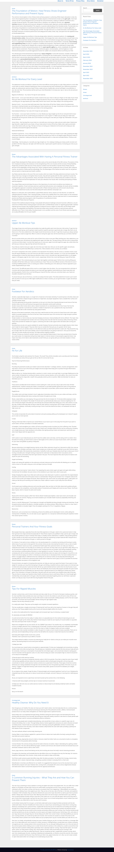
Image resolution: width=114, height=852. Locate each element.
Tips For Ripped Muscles (24, 588)
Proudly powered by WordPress (48, 849)
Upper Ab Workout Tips (23, 222)
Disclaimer (100, 1)
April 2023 (86, 72)
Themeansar (70, 849)
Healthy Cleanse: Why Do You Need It (30, 702)
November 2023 (88, 69)
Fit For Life (17, 350)
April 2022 (86, 75)
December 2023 (87, 66)
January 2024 (87, 63)
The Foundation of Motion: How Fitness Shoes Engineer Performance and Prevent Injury (39, 12)
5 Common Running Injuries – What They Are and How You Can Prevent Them (43, 779)
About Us (60, 1)
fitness (14, 154)
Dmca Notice (91, 1)
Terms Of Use (70, 1)
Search (85, 8)
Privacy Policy (80, 1)
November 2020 (88, 78)
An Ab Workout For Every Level (27, 79)
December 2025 (87, 51)
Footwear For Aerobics (23, 291)
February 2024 (87, 60)
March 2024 (86, 57)
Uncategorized (16, 700)
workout (14, 77)
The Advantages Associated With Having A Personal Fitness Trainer (44, 156)
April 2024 (86, 54)
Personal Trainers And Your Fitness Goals (32, 526)
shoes (13, 8)
